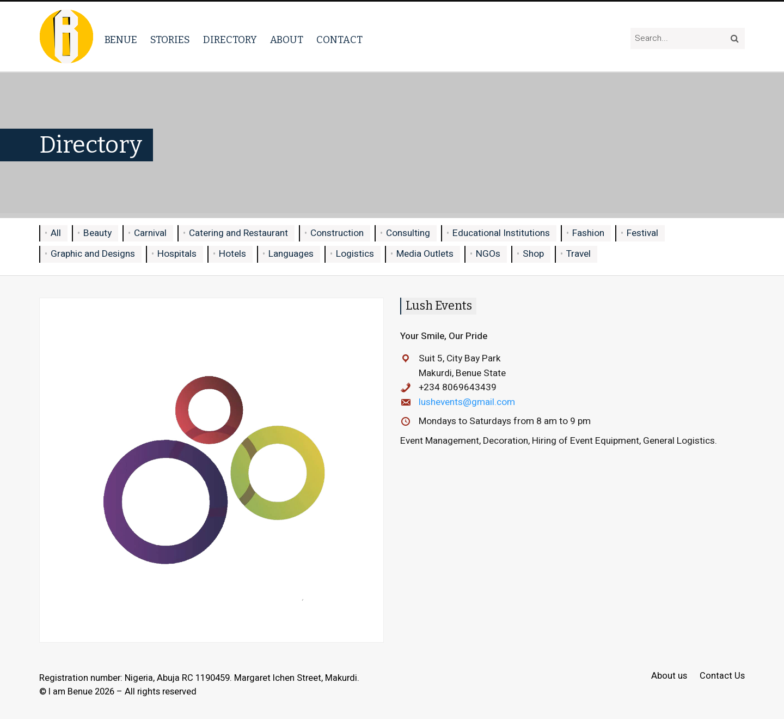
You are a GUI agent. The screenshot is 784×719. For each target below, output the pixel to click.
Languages (291, 254)
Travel (578, 254)
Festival (642, 233)
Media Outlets (425, 254)
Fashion (588, 233)
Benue (121, 40)
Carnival (150, 233)
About (286, 40)
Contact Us (722, 676)
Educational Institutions (501, 233)
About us (669, 676)
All (56, 233)
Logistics (355, 254)
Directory (230, 40)
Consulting (408, 233)
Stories (170, 40)
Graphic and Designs (93, 254)
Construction (337, 233)
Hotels (232, 254)
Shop (533, 254)
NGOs (488, 254)
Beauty (97, 233)
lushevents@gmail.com (467, 402)
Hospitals (177, 254)
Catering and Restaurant (238, 233)
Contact (339, 40)
